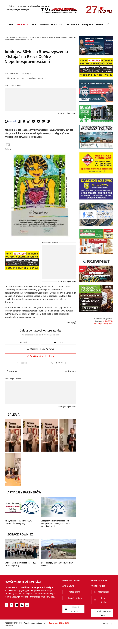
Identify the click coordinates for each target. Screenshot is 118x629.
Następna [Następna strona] (70, 371)
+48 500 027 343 (107, 321)
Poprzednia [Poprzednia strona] (11, 371)
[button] (108, 24)
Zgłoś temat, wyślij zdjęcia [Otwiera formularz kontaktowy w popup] (40, 356)
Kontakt (100, 24)
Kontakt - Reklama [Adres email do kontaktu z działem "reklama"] (73, 598)
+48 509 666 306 (101, 592)
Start (12, 24)
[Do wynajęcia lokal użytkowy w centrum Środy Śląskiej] (22, 512)
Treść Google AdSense (13, 85)
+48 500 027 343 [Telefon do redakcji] (58, 363)
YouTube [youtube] (58, 342)
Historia (44, 24)
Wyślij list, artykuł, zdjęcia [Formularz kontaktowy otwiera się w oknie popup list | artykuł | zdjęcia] (102, 613)
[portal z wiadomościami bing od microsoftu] (27, 605)
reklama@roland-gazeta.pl (103, 324)
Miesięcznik (87, 24)
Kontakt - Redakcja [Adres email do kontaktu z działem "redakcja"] (101, 600)
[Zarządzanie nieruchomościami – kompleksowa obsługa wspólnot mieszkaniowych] (58, 512)
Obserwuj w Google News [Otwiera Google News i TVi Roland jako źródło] (40, 349)
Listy (62, 24)
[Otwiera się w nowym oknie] (6, 605)
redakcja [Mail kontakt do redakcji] (22, 363)
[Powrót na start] (59, 10)
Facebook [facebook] (22, 342)
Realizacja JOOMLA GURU (59, 623)
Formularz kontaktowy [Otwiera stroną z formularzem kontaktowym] (72, 609)
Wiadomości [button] (23, 24)
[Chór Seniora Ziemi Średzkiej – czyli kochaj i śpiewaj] (22, 553)
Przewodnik (73, 24)
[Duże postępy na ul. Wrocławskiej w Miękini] (58, 553)
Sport (34, 24)
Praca (54, 24)
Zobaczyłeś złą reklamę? (67, 113)
